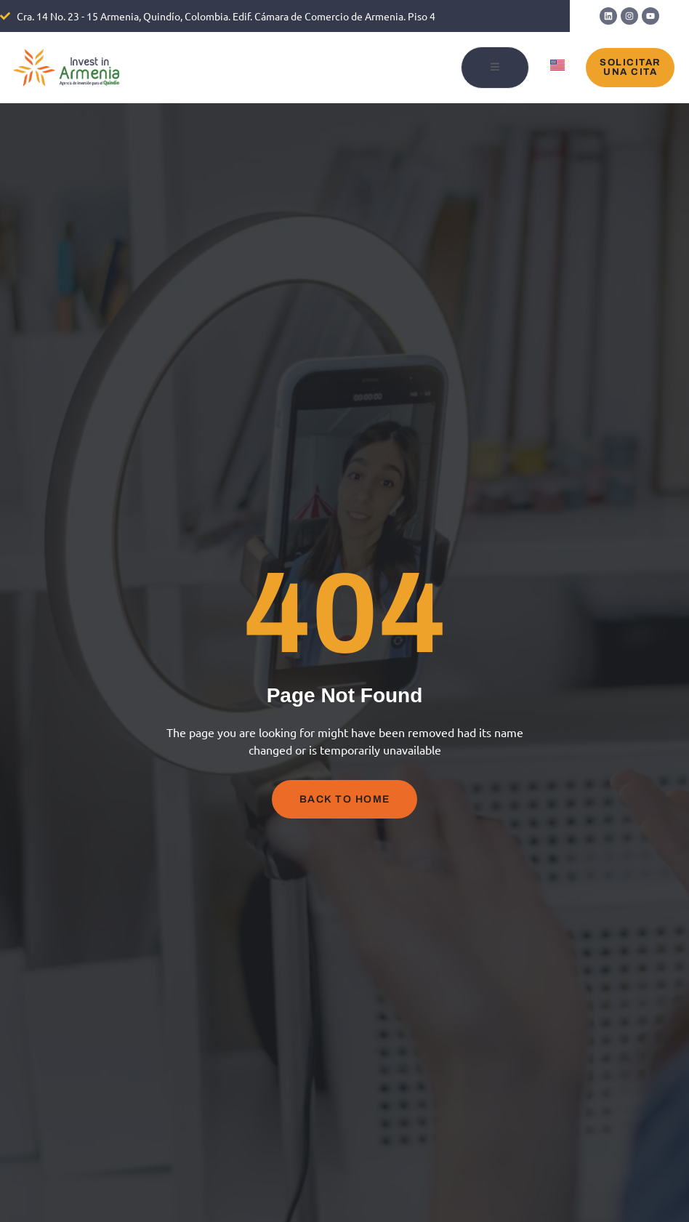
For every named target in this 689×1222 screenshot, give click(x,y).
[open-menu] (495, 68)
